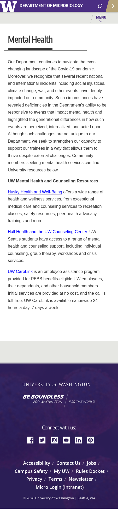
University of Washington (9, 6)
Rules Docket (90, 471)
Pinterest (92, 439)
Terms (55, 479)
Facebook (32, 439)
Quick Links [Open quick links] (110, 8)
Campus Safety (31, 471)
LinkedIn (80, 439)
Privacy (34, 479)
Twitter (44, 439)
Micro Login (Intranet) (60, 487)
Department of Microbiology (51, 5)
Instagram (56, 439)
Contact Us (68, 463)
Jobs (91, 463)
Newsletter (81, 479)
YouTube (68, 439)
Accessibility (36, 463)
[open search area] (100, 6)
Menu (101, 17)
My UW (62, 471)
